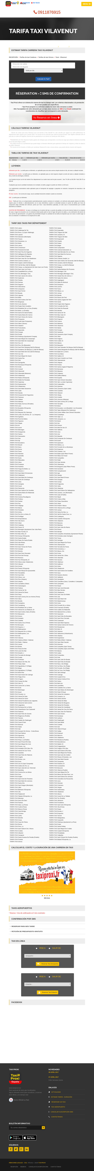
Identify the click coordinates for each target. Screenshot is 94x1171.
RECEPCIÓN (14, 1167)
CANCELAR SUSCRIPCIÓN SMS (61, 1112)
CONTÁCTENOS (56, 1117)
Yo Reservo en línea (46, 117)
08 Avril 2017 (54, 1072)
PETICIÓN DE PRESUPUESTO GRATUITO (26, 931)
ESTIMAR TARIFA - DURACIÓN (60, 1097)
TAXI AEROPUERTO (57, 1107)
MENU (87, 4)
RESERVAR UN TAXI (57, 1102)
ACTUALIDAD (55, 1092)
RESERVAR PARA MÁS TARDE (22, 926)
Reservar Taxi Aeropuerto (47, 964)
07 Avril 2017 (54, 1077)
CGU (25, 1163)
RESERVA (23, 1167)
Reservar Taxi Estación (47, 992)
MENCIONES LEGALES (16, 1163)
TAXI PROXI (42, 1163)
